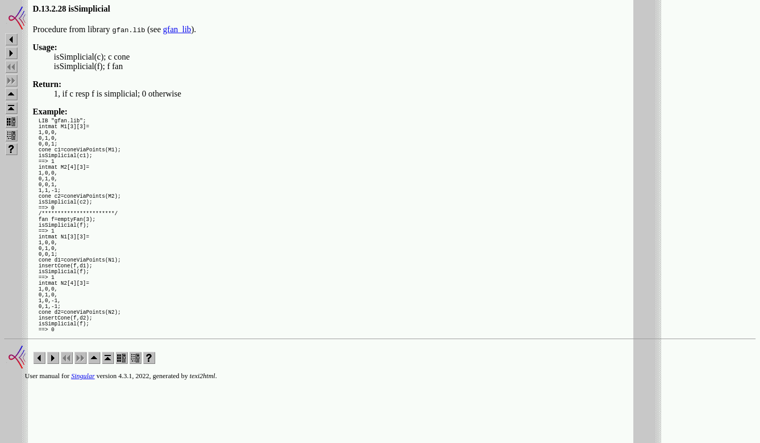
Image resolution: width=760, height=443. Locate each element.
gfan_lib (177, 29)
